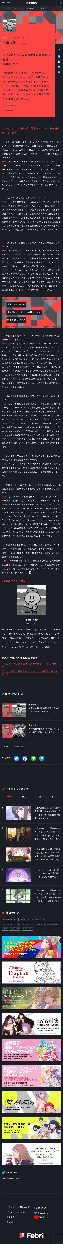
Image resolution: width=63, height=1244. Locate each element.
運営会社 (10, 1222)
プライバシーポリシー (16, 1212)
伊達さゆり (40, 924)
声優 (23, 919)
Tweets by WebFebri (11, 1178)
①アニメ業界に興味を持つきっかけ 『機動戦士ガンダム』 (30, 673)
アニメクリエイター (10, 924)
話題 (5, 929)
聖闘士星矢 (9, 110)
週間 (24, 796)
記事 (20, 8)
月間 (38, 796)
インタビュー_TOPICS (11, 919)
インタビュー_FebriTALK (37, 919)
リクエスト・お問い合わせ (18, 1207)
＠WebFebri (43, 1213)
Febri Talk (12, 8)
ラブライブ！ (28, 929)
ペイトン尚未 (15, 929)
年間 (53, 796)
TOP (3, 8)
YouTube (43, 1217)
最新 (9, 796)
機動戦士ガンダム (53, 924)
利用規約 (10, 1217)
